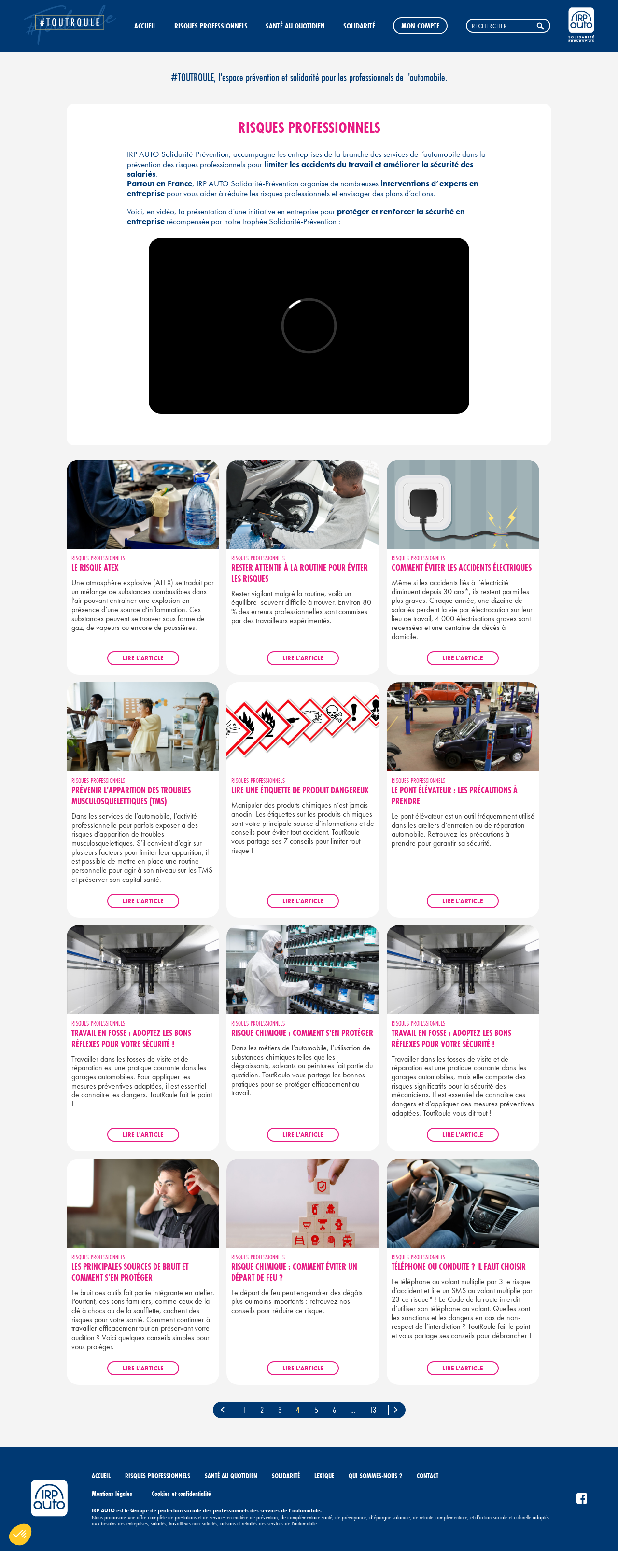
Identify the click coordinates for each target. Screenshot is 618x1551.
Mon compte (420, 25)
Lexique (324, 1475)
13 (373, 1409)
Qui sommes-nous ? (375, 1475)
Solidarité (359, 25)
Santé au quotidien (295, 25)
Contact (427, 1475)
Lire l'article (143, 658)
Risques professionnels (211, 25)
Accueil (145, 25)
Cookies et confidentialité (181, 1493)
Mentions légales (112, 1493)
